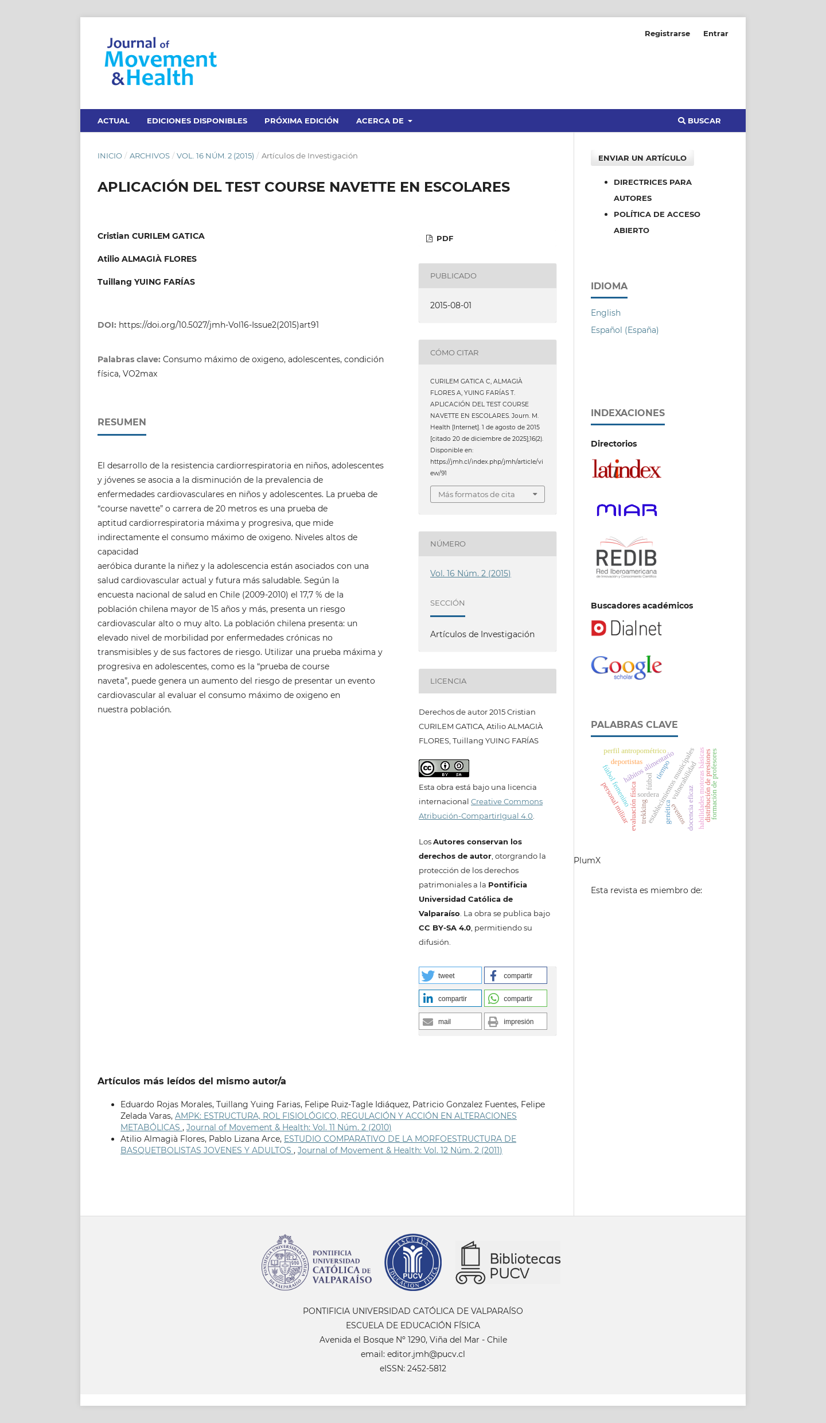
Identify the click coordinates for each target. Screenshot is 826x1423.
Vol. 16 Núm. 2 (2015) (215, 155)
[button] (450, 975)
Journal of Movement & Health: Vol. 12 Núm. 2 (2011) (400, 1150)
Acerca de (381, 120)
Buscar (699, 120)
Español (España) (625, 330)
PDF (443, 238)
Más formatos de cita (476, 494)
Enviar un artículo (642, 157)
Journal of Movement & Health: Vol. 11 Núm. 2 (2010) (289, 1127)
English (606, 313)
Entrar (715, 33)
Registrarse (667, 33)
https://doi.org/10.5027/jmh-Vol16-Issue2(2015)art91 (219, 325)
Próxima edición (301, 120)
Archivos (150, 155)
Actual (114, 120)
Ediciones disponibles (197, 120)
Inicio (110, 155)
